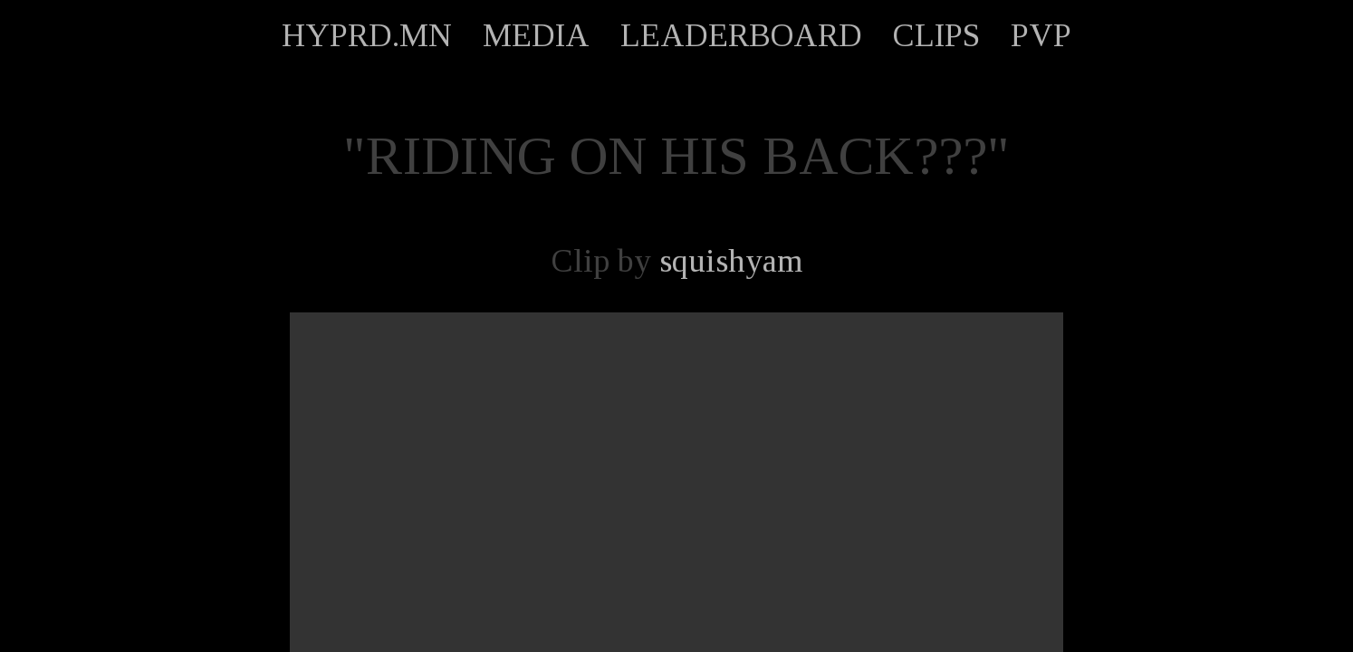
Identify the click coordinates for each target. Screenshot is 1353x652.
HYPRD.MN (367, 35)
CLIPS (936, 35)
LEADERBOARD (741, 35)
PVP (1041, 35)
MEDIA (536, 35)
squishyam (730, 261)
